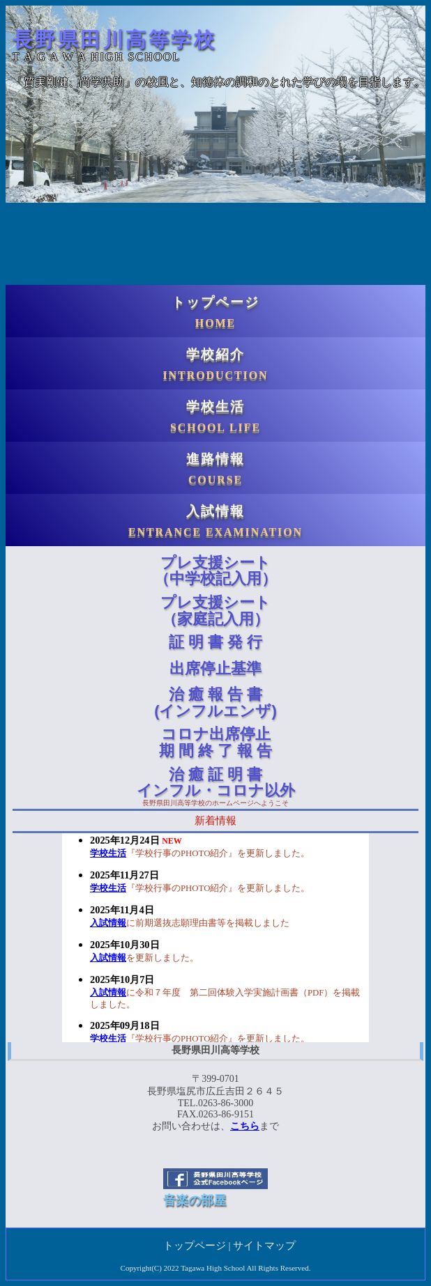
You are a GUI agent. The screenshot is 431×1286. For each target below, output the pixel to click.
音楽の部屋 (194, 1200)
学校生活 (215, 416)
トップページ (215, 312)
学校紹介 (215, 364)
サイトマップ (264, 1245)
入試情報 (215, 521)
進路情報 (215, 468)
